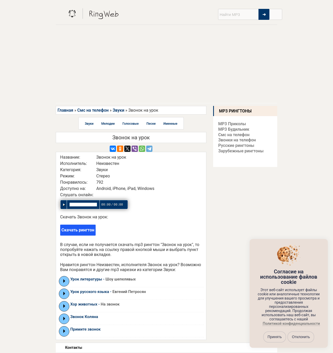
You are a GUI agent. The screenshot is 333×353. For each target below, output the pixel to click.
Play (64, 281)
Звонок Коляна (84, 316)
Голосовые (130, 123)
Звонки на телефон (237, 139)
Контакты (73, 347)
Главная (65, 110)
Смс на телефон (93, 110)
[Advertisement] (166, 63)
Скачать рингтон (77, 230)
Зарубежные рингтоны (241, 150)
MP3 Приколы (232, 123)
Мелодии (108, 123)
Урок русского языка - (108, 291)
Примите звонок (85, 329)
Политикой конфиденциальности (291, 323)
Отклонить (301, 337)
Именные (170, 123)
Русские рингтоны (236, 145)
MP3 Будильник (233, 129)
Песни (151, 123)
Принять (275, 337)
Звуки (118, 110)
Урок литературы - (103, 279)
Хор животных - (95, 304)
